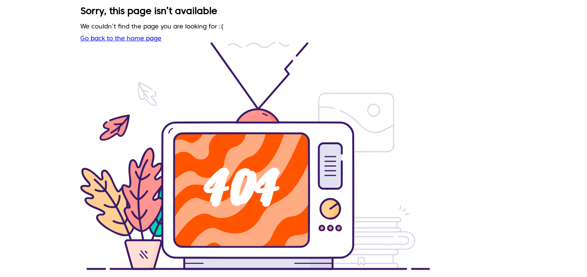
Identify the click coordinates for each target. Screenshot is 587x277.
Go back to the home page (120, 39)
